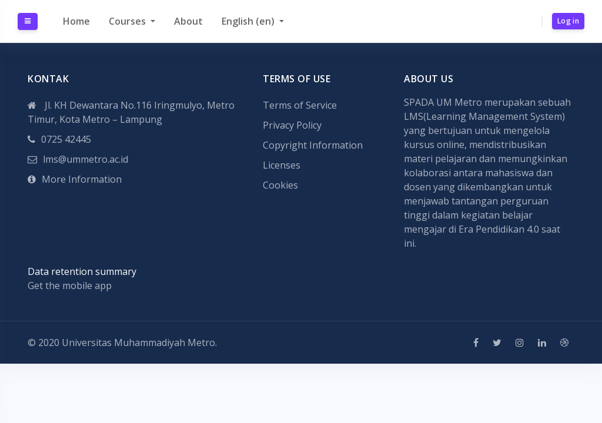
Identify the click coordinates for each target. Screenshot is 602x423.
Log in (568, 21)
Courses (128, 21)
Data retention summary (82, 271)
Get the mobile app (70, 285)
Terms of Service (300, 105)
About (188, 21)
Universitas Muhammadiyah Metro (138, 342)
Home (76, 21)
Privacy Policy (292, 125)
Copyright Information (313, 145)
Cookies (280, 185)
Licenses (281, 165)
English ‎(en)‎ (249, 21)
